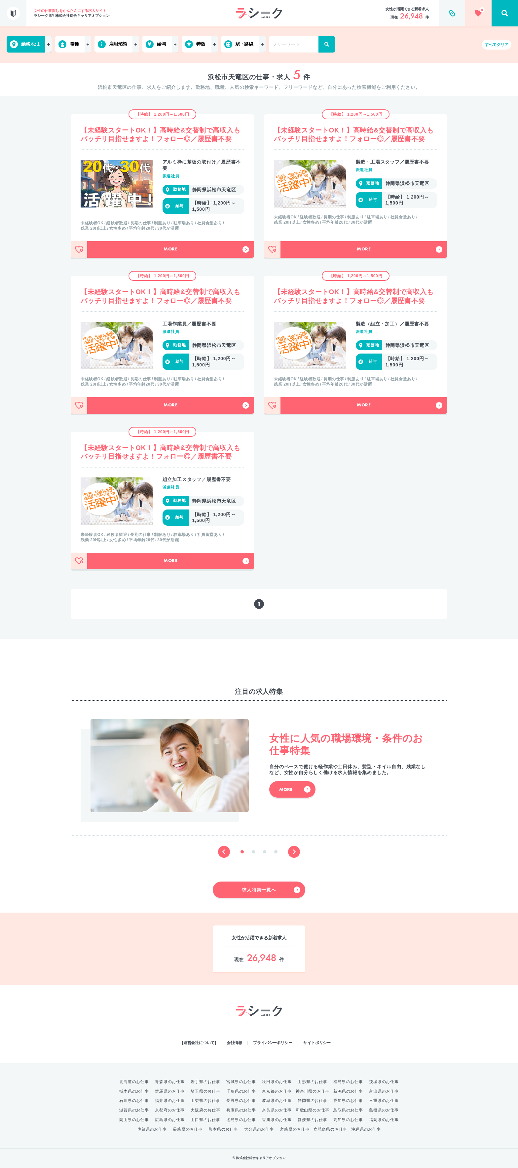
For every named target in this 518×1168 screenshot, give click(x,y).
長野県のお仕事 (241, 1100)
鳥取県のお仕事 (348, 1110)
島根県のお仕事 (384, 1110)
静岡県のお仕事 (312, 1100)
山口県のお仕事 (205, 1119)
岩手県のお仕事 (205, 1081)
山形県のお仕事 (312, 1081)
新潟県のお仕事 (348, 1091)
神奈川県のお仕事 (312, 1091)
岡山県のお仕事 (134, 1119)
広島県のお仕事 (170, 1119)
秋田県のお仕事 (277, 1081)
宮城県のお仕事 (241, 1081)
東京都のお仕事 (277, 1091)
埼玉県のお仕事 (205, 1091)
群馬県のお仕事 (170, 1091)
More (206, 249)
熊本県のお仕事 (223, 1129)
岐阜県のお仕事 (277, 1100)
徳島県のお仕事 (241, 1119)
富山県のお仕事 (384, 1091)
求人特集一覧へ (271, 889)
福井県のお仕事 (170, 1100)
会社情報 (234, 1042)
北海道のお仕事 (134, 1081)
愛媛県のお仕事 (312, 1119)
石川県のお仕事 (134, 1100)
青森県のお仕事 (170, 1081)
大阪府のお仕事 (205, 1110)
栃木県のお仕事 (134, 1091)
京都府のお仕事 (170, 1110)
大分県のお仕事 (259, 1129)
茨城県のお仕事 (384, 1081)
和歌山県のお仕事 (312, 1110)
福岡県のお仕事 (384, 1119)
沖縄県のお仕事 (366, 1129)
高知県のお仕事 (348, 1119)
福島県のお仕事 (348, 1081)
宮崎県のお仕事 (295, 1129)
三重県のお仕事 (384, 1100)
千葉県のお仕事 (241, 1091)
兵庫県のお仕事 (241, 1110)
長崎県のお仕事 (188, 1129)
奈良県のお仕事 (277, 1110)
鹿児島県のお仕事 (330, 1129)
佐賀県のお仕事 (152, 1129)
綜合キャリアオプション (259, 1029)
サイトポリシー (317, 1042)
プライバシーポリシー (272, 1042)
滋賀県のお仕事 (134, 1110)
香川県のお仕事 (277, 1119)
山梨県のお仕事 (205, 1100)
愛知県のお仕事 (348, 1100)
